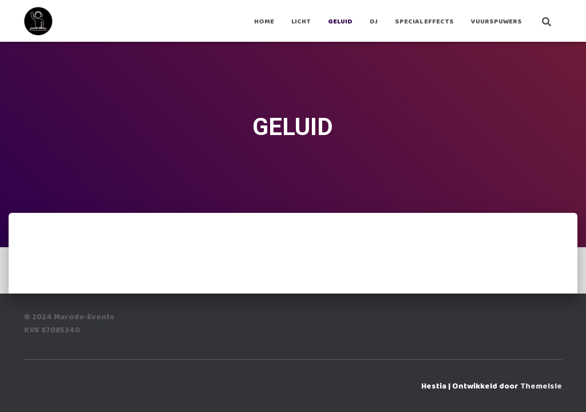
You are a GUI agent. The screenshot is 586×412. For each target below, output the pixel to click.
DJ (374, 21)
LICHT (301, 21)
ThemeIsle (541, 386)
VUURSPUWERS (496, 21)
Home (264, 21)
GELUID (340, 21)
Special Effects (424, 21)
